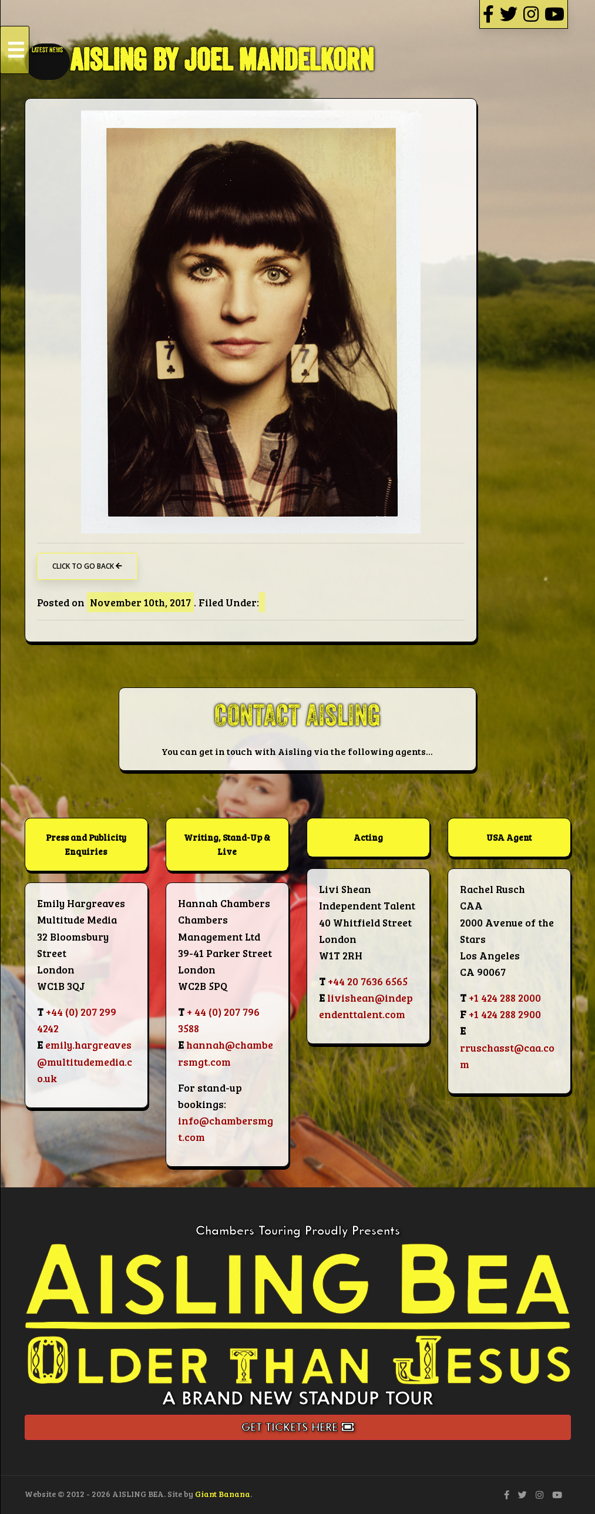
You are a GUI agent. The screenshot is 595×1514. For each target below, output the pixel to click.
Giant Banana (222, 1493)
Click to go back (87, 566)
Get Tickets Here (297, 1427)
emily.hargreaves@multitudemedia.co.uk (84, 1061)
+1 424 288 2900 (505, 1014)
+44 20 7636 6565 (368, 981)
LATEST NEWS (47, 50)
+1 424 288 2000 (505, 998)
